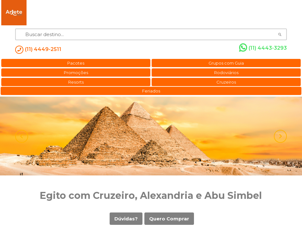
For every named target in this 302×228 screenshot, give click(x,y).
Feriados (151, 90)
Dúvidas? (126, 219)
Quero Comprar (169, 219)
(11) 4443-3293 (263, 47)
